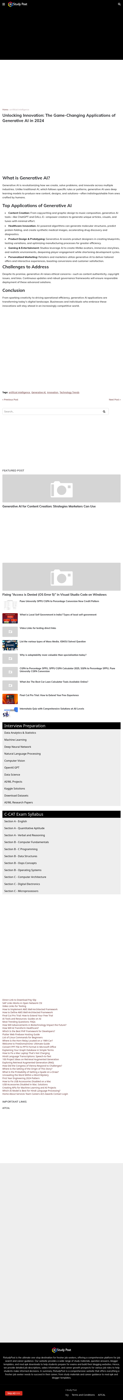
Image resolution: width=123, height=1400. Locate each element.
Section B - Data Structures (20, 855)
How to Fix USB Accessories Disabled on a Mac (26, 1080)
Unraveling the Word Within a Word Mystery (25, 1074)
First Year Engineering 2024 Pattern (21, 1077)
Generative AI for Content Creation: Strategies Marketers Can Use (47, 506)
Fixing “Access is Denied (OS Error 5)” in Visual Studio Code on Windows (52, 594)
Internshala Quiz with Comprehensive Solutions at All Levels (52, 708)
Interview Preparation (24, 725)
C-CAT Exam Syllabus (23, 813)
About (12, 1093)
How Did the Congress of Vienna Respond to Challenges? (32, 1065)
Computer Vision (14, 760)
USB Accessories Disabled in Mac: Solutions (25, 1084)
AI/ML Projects (13, 781)
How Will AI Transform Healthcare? (20, 1027)
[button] (3, 4)
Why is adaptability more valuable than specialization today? (53, 654)
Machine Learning (15, 739)
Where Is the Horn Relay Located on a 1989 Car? (27, 1040)
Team (28, 1093)
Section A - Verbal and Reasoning (24, 834)
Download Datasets (16, 795)
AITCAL (6, 1107)
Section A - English (15, 821)
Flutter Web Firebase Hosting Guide (21, 1033)
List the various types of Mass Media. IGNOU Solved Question (53, 641)
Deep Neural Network (17, 746)
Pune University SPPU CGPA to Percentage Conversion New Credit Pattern (59, 600)
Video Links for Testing (14, 1005)
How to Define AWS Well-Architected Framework (27, 1012)
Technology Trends (69, 392)
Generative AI (38, 392)
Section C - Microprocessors (21, 890)
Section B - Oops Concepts (20, 862)
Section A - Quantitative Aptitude (24, 828)
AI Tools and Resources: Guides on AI (21, 1018)
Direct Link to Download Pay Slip (19, 999)
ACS (42, 1093)
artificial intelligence (19, 109)
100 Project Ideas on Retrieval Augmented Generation (30, 1059)
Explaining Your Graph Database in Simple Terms (28, 1049)
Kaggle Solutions (14, 788)
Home (5, 109)
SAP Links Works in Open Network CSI (22, 1002)
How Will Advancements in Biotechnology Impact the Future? (34, 1024)
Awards (49, 1093)
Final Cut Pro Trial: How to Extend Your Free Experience (49, 694)
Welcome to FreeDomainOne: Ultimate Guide (26, 1043)
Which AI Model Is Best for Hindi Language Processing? (31, 1090)
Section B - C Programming (20, 848)
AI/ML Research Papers (18, 802)
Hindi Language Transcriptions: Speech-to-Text (26, 1055)
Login (65, 1093)
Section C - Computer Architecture (25, 876)
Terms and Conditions (83, 1394)
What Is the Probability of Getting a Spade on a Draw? (30, 1071)
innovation (52, 392)
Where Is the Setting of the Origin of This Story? (27, 1068)
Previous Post (11, 399)
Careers (36, 1093)
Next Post (114, 399)
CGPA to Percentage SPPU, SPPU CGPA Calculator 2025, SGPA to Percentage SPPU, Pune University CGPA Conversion (67, 669)
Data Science (12, 774)
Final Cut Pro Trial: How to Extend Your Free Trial (27, 1015)
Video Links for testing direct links (38, 627)
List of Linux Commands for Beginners (22, 1037)
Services (20, 1093)
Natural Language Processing (22, 753)
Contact (57, 1093)
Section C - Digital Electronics (22, 883)
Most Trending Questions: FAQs (18, 1021)
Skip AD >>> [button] (14, 1392)
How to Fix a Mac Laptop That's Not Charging (26, 1052)
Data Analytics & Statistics (20, 732)
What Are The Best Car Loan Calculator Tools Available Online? (54, 681)
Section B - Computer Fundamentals (26, 842)
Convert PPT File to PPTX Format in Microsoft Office (29, 1046)
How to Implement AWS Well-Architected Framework (29, 1008)
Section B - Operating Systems (22, 869)
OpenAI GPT (11, 767)
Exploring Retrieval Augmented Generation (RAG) (28, 1062)
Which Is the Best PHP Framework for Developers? (28, 1030)
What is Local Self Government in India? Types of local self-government (58, 614)
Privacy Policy (61, 1394)
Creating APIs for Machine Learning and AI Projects (29, 1087)
